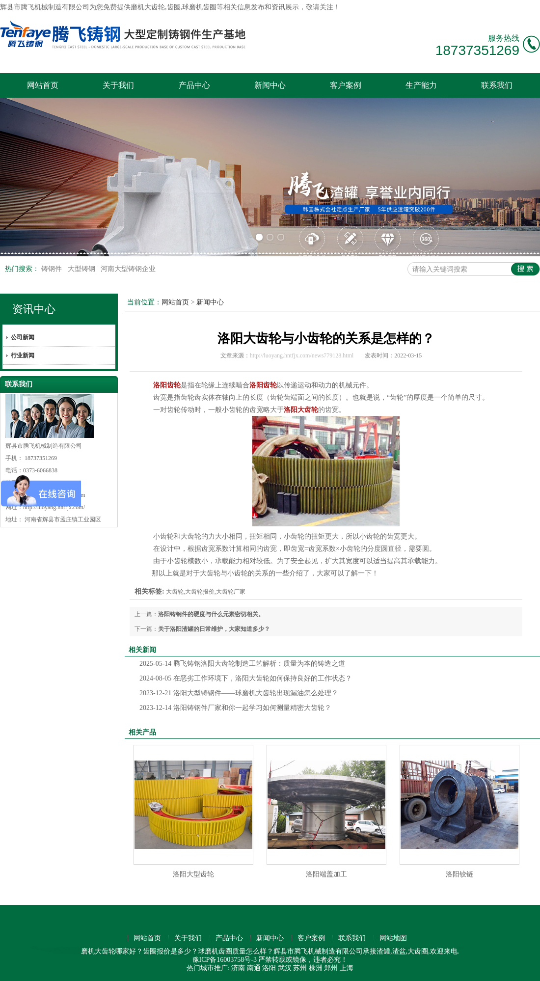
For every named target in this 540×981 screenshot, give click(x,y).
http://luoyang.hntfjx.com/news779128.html (302, 355)
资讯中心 (33, 309)
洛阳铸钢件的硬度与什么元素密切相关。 (211, 614)
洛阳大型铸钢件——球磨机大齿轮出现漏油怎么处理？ (238, 693)
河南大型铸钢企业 (128, 268)
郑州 (331, 968)
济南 (238, 968)
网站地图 (393, 938)
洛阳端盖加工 (326, 874)
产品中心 (194, 85)
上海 (346, 968)
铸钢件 (52, 268)
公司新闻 (22, 337)
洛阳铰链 (459, 874)
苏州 (300, 968)
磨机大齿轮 (148, 7)
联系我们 (497, 85)
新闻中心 (270, 85)
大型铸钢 (82, 268)
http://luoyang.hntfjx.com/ (54, 507)
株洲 (316, 968)
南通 (254, 968)
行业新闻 (22, 355)
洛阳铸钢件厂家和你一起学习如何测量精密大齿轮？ (235, 707)
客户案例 (345, 85)
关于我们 (118, 85)
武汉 (285, 968)
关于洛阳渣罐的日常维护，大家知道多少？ (214, 629)
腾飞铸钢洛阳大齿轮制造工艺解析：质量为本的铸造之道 (242, 663)
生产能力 (421, 85)
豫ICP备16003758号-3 (224, 959)
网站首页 (42, 85)
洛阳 (269, 968)
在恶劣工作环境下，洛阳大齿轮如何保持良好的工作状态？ (245, 678)
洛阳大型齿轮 (193, 874)
